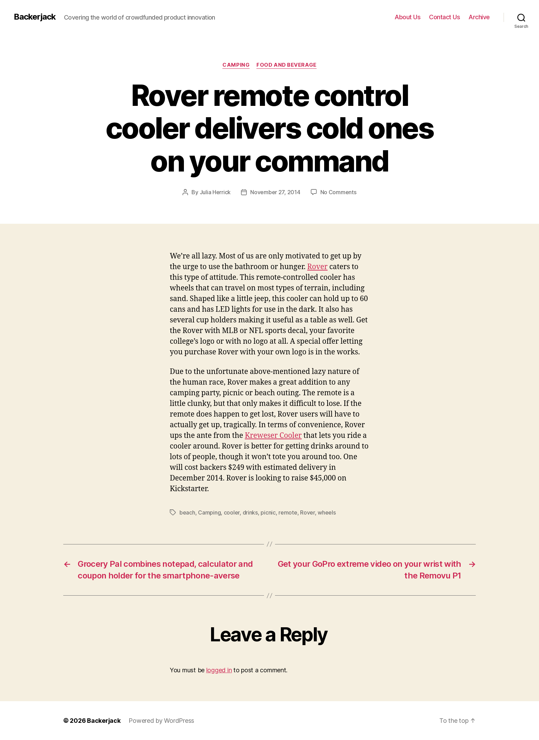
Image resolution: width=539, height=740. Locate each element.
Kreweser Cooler (273, 435)
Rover (317, 267)
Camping (236, 65)
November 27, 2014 (275, 192)
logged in (219, 670)
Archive (479, 17)
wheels (327, 512)
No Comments (338, 192)
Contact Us (444, 17)
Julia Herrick (215, 192)
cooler (232, 512)
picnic (268, 512)
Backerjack (35, 17)
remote (287, 512)
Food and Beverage (286, 65)
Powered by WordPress (161, 720)
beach (187, 512)
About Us (407, 17)
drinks (250, 512)
